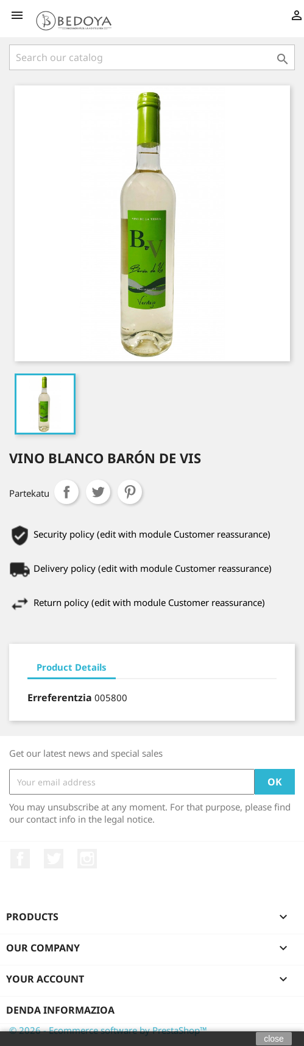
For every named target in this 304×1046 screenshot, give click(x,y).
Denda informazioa (60, 1010)
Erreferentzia (59, 697)
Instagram (87, 858)
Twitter (53, 858)
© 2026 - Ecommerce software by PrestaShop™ (108, 1030)
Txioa (98, 492)
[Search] (152, 57)
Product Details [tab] (72, 667)
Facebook (20, 858)
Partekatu (66, 492)
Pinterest (130, 492)
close (274, 1039)
